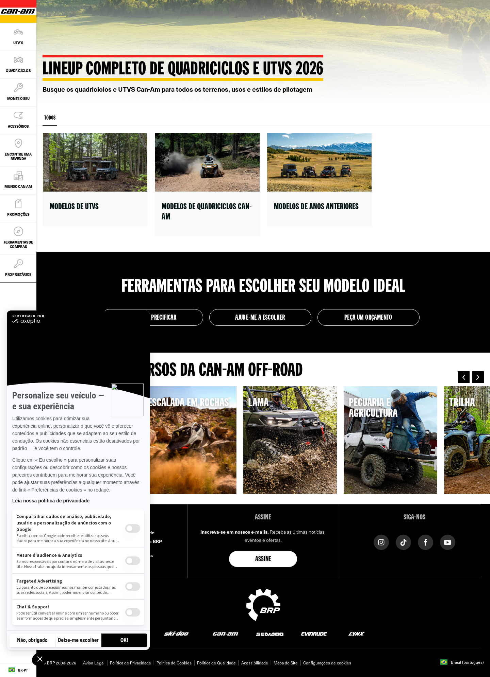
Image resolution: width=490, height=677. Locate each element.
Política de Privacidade (130, 663)
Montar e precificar (152, 318)
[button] (464, 377)
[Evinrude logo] (314, 633)
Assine (263, 559)
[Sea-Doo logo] (269, 633)
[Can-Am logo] (225, 633)
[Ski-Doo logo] (176, 633)
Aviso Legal (93, 663)
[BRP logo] (263, 604)
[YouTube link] (447, 541)
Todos (50, 120)
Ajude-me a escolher (260, 318)
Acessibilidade (254, 663)
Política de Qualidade (216, 663)
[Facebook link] (425, 541)
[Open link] (95, 180)
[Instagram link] (381, 541)
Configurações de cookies (327, 663)
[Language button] (18, 670)
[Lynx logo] (356, 633)
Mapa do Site (286, 663)
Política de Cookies (174, 663)
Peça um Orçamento (368, 318)
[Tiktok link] (403, 541)
